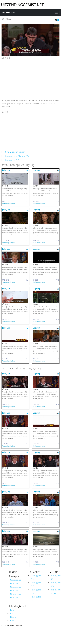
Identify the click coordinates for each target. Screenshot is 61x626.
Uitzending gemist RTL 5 (36, 584)
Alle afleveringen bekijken (8, 203)
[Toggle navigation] (56, 12)
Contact (12, 613)
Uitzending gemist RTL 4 (36, 577)
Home (12, 610)
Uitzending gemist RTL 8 (11, 160)
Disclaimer (13, 617)
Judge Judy (6, 18)
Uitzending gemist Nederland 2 (15, 589)
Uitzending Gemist (9, 12)
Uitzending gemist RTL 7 (36, 591)
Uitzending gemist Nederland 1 (15, 582)
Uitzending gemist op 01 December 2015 (16, 156)
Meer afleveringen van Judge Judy (14, 152)
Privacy (12, 620)
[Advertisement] (30, 77)
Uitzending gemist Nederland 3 (15, 596)
